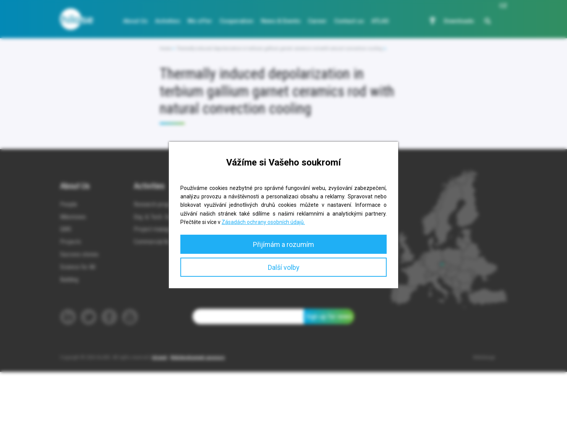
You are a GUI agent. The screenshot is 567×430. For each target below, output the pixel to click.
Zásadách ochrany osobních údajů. (263, 222)
